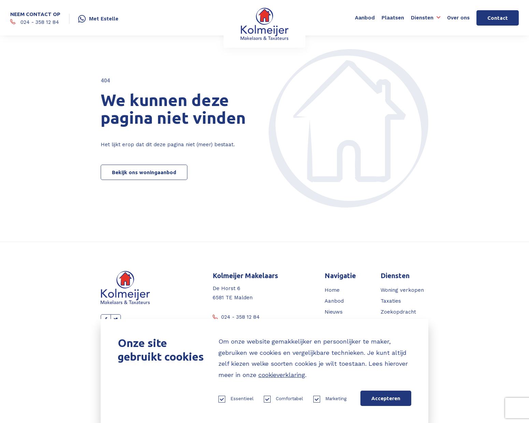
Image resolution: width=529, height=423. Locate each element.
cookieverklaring (281, 374)
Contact (497, 18)
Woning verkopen (402, 290)
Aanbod (365, 18)
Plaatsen (393, 18)
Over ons (458, 18)
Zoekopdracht (398, 312)
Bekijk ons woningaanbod (144, 172)
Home (332, 290)
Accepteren (385, 398)
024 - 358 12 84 (236, 317)
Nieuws (334, 312)
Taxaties (391, 301)
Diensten (422, 18)
